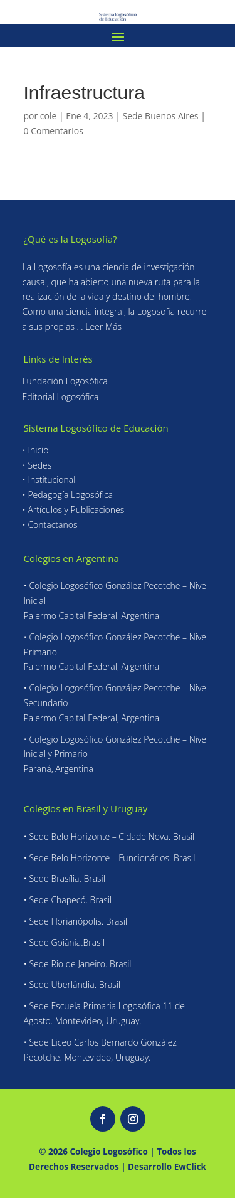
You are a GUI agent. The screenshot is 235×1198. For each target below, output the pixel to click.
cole (48, 116)
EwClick (190, 1166)
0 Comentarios (53, 131)
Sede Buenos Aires (160, 116)
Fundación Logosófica (65, 381)
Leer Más (103, 326)
